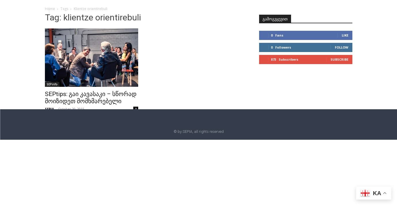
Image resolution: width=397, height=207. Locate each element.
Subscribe (339, 59)
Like (345, 35)
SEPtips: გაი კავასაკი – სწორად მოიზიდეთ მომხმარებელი (90, 98)
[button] (61, 11)
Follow (341, 47)
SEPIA (49, 109)
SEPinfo (52, 84)
